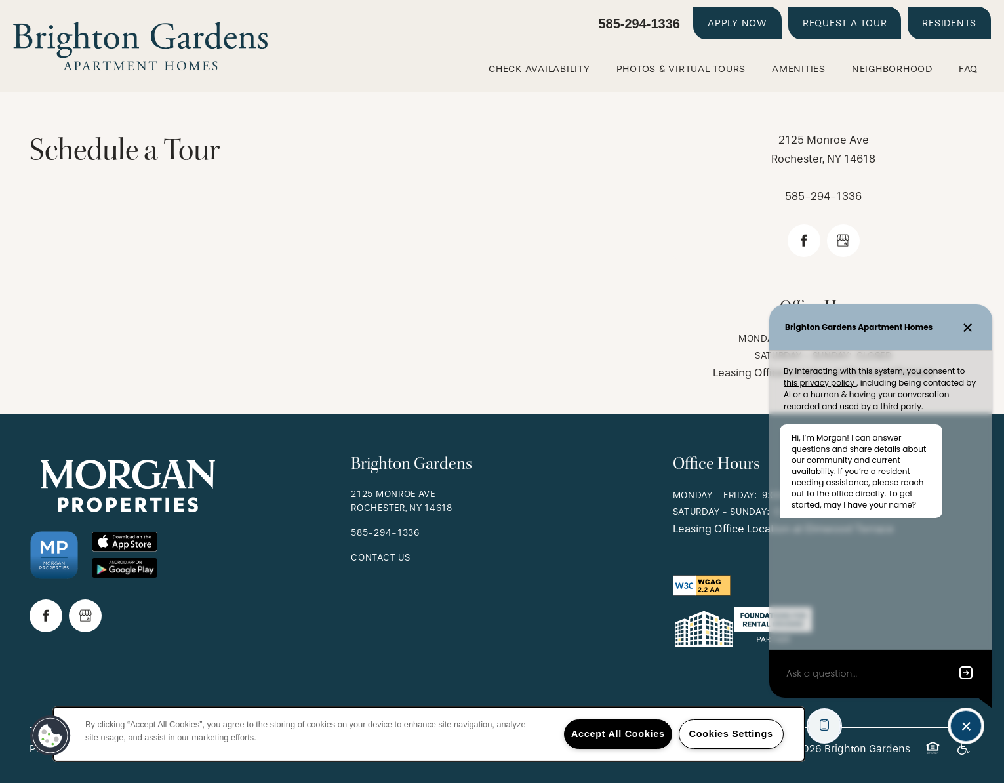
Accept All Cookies (618, 734)
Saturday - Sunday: (721, 511)
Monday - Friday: (715, 495)
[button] (737, 23)
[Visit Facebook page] (804, 240)
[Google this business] (843, 240)
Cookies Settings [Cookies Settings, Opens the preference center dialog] (731, 734)
